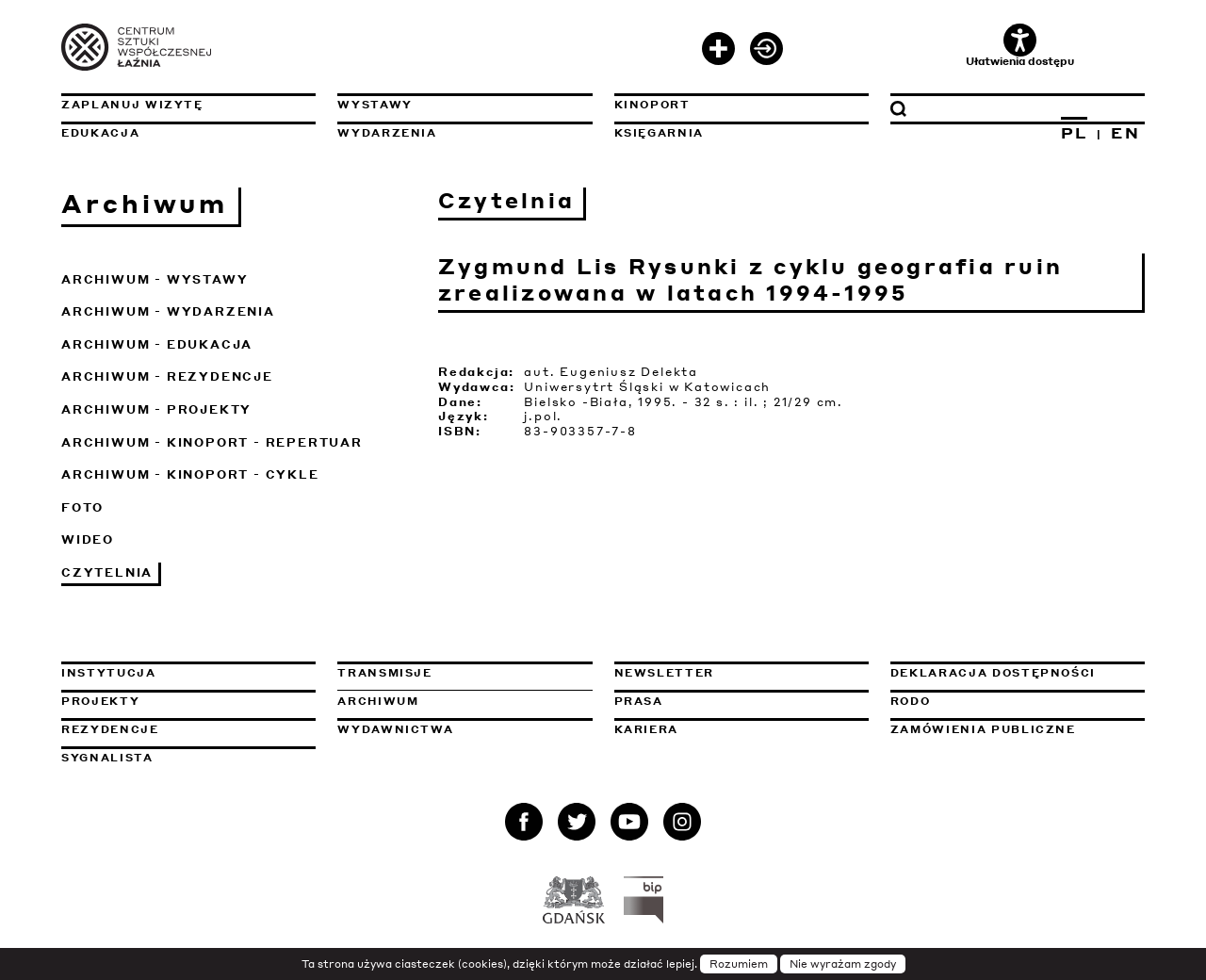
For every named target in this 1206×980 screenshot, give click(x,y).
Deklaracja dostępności (993, 672)
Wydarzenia (387, 132)
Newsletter (664, 672)
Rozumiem (738, 964)
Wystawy (375, 104)
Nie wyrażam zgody (843, 964)
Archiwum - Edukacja (157, 344)
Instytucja (108, 672)
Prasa (638, 701)
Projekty (100, 701)
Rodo (910, 701)
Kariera (646, 729)
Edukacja (100, 132)
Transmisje (464, 672)
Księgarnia (659, 132)
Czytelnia (107, 572)
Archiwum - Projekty (156, 409)
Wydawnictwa (395, 729)
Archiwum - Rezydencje (167, 376)
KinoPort (652, 104)
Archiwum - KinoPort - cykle (190, 474)
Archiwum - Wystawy (154, 279)
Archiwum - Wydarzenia (168, 311)
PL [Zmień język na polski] (1074, 132)
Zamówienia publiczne (1017, 729)
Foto (82, 507)
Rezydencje (110, 729)
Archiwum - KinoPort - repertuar (212, 442)
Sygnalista (107, 757)
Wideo (87, 539)
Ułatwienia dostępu (1020, 46)
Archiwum (377, 701)
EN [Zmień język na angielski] (1125, 132)
